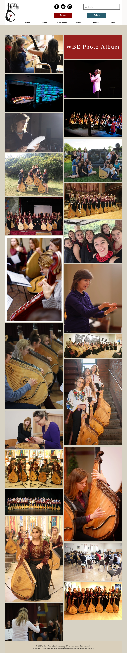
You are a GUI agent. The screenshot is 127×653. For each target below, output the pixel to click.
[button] (44, 22)
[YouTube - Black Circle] (63, 6)
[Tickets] (96, 15)
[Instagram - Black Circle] (69, 6)
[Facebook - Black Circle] (56, 6)
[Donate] (63, 15)
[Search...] (101, 6)
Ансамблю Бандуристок (67, 648)
